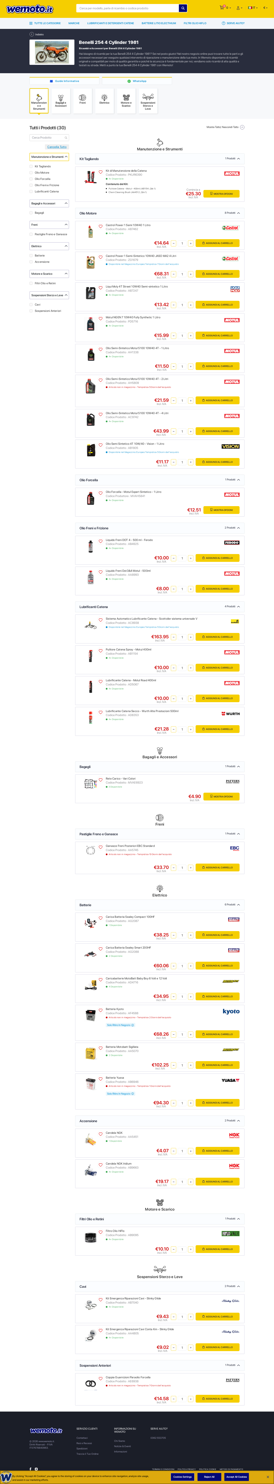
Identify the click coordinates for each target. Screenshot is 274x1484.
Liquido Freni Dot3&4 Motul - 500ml (128, 571)
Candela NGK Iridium (118, 1164)
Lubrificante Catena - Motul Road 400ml (131, 680)
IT (251, 8)
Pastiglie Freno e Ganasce (51, 234)
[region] (137, 1477)
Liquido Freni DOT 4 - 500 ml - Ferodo (129, 540)
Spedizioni (82, 1448)
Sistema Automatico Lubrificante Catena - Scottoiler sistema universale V (151, 619)
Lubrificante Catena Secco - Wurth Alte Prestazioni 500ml (142, 711)
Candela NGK (114, 1133)
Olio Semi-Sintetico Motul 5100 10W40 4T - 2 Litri (137, 379)
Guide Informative (67, 81)
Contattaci (82, 1438)
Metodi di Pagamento (231, 1469)
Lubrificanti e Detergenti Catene (110, 23)
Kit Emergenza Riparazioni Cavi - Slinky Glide (133, 1299)
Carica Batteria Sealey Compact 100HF (130, 917)
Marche (74, 23)
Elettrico (36, 246)
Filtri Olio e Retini (45, 283)
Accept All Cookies (236, 1476)
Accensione (42, 262)
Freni (34, 225)
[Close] (268, 1477)
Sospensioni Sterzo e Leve (47, 295)
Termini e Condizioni (163, 1469)
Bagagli (39, 213)
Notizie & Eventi (122, 1446)
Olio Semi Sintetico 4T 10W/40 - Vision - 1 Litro (135, 444)
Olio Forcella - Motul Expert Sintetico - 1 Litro (133, 492)
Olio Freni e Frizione (47, 185)
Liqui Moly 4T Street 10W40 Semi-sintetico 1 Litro (137, 287)
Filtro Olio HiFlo (115, 1231)
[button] (228, 8)
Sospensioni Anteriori (48, 311)
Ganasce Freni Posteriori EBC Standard (130, 846)
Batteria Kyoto (115, 1009)
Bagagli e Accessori (43, 203)
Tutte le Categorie (45, 23)
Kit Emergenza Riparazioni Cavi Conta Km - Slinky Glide (140, 1329)
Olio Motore (42, 173)
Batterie (40, 256)
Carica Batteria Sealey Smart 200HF (128, 948)
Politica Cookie (207, 1469)
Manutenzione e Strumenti (47, 157)
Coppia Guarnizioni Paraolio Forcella (128, 1377)
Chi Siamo (119, 1441)
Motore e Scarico (41, 274)
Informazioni (120, 1451)
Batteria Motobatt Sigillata (122, 1047)
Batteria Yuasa (115, 1078)
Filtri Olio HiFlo (195, 23)
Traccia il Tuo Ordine (87, 1454)
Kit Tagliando (43, 166)
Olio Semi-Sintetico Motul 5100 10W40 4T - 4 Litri (137, 413)
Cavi (37, 305)
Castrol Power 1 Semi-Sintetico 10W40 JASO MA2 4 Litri (141, 256)
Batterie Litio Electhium (159, 23)
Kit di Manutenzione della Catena (126, 171)
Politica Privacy (187, 1469)
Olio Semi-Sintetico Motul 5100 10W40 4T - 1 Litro (137, 348)
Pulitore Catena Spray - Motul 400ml (128, 650)
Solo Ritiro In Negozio (120, 1025)
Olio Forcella (42, 179)
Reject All (209, 1476)
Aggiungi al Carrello (217, 243)
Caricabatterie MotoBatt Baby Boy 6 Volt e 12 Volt (136, 978)
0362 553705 (158, 1438)
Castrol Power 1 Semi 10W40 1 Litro (128, 225)
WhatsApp (140, 81)
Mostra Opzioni (221, 193)
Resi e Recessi (84, 1443)
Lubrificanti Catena (47, 191)
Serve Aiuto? (233, 23)
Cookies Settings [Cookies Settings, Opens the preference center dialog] (182, 1476)
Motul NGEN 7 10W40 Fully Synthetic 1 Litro (133, 317)
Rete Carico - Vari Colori (120, 779)
